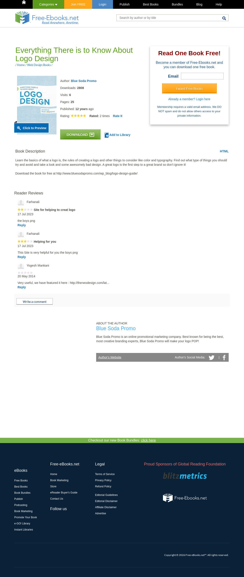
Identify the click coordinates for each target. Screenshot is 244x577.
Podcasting (20, 505)
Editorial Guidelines (106, 495)
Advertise (100, 513)
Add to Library (117, 135)
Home (53, 474)
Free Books (21, 480)
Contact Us (56, 498)
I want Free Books (189, 88)
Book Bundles (22, 492)
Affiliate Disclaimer (106, 507)
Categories (48, 4)
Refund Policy (103, 486)
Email (173, 76)
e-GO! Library (22, 523)
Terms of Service (105, 474)
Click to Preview (34, 128)
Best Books (151, 4)
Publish (125, 4)
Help (219, 4)
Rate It (117, 116)
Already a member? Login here (189, 99)
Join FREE (78, 4)
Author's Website (109, 357)
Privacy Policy (103, 480)
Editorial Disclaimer (106, 501)
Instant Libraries (23, 529)
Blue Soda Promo (84, 81)
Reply (22, 225)
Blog (199, 4)
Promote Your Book (25, 517)
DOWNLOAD (80, 134)
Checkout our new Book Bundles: (122, 440)
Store (53, 486)
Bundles (177, 4)
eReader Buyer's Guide (63, 492)
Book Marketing (23, 511)
